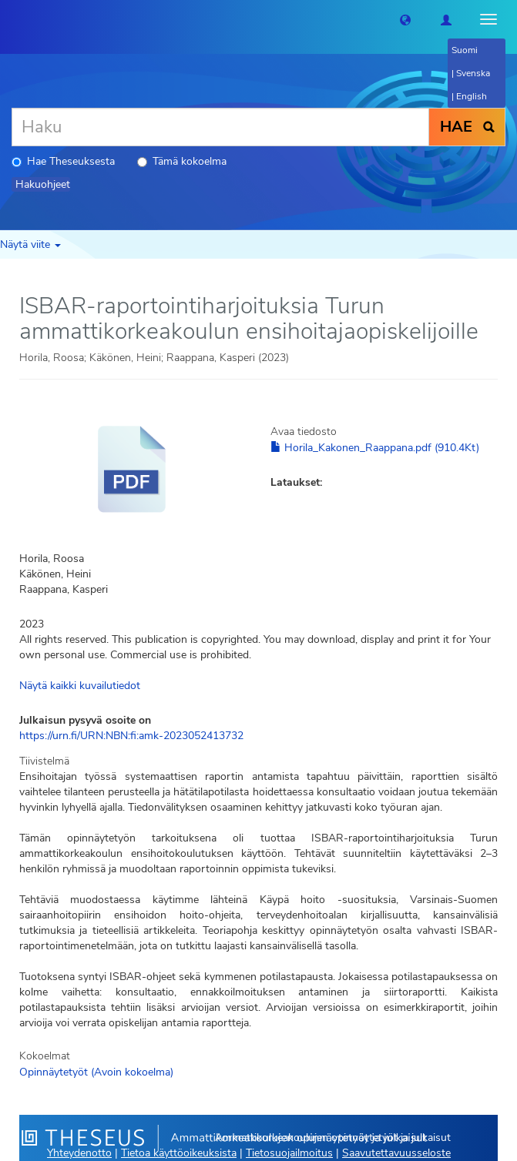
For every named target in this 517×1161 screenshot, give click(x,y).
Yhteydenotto (79, 1153)
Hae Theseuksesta (63, 161)
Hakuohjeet (42, 184)
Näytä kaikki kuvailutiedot (79, 685)
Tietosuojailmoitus (289, 1153)
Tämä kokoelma (182, 161)
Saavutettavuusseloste (396, 1153)
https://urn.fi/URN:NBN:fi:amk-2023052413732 (131, 735)
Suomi (465, 50)
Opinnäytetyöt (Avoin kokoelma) (96, 1072)
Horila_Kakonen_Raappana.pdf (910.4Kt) (374, 447)
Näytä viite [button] (30, 244)
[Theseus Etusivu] (11, 19)
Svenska (473, 73)
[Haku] (220, 127)
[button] (405, 19)
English (471, 96)
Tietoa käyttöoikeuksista (179, 1153)
